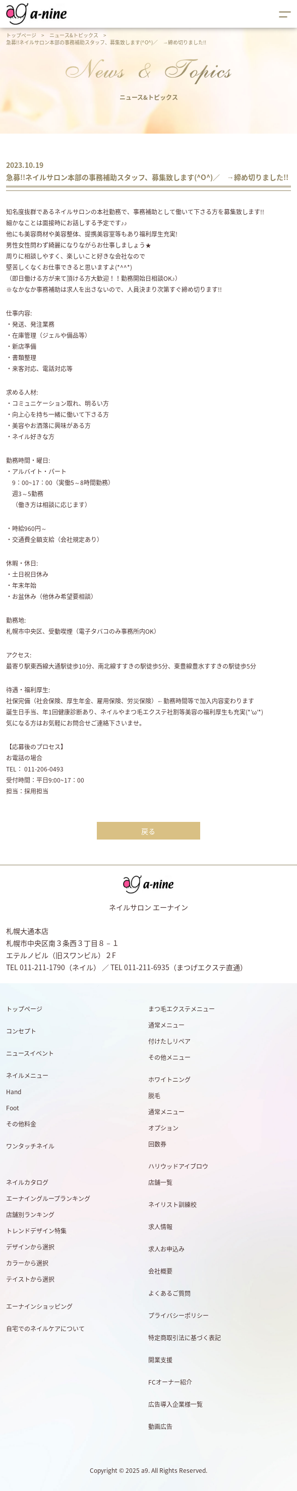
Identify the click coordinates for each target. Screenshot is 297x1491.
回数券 (157, 1144)
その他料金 (21, 1123)
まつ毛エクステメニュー (181, 1008)
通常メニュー (166, 1025)
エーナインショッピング (39, 1306)
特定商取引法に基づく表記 (184, 1337)
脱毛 (154, 1095)
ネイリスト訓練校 (172, 1204)
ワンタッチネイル (30, 1146)
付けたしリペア (169, 1041)
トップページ (21, 35)
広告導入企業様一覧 (175, 1404)
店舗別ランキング (30, 1214)
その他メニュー (169, 1057)
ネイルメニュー (27, 1075)
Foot (12, 1107)
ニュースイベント (30, 1053)
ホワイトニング (169, 1079)
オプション (163, 1127)
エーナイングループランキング (48, 1198)
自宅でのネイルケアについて (45, 1328)
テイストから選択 (30, 1279)
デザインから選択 (30, 1246)
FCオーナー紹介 (170, 1382)
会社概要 (160, 1271)
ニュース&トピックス (73, 35)
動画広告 (160, 1426)
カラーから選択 (27, 1263)
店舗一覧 (160, 1182)
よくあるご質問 (169, 1293)
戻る (148, 831)
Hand (13, 1091)
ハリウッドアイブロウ (178, 1166)
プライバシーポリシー (178, 1315)
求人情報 (160, 1226)
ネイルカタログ (27, 1182)
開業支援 (160, 1359)
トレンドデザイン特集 (36, 1230)
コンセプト (21, 1031)
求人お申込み (166, 1249)
